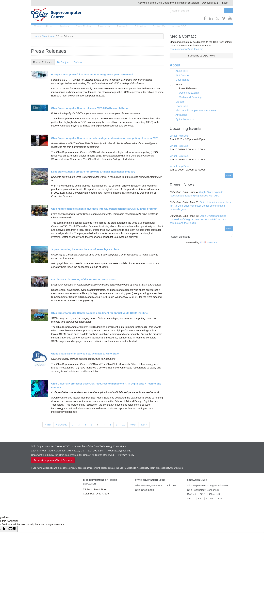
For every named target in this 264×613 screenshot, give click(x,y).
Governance (181, 79)
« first (48, 424)
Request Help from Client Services (53, 460)
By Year (78, 62)
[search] (196, 10)
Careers (178, 101)
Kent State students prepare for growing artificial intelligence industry (93, 171)
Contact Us (154, 26)
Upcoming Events (187, 92)
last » (144, 424)
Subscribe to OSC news (201, 55)
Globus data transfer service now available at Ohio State (85, 353)
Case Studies (81, 26)
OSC (202, 494)
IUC (200, 498)
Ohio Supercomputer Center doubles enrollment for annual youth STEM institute (99, 312)
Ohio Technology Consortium (203, 490)
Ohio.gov (171, 485)
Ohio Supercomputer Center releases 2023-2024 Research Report (90, 108)
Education (136, 26)
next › (133, 424)
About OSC (180, 71)
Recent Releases (44, 62)
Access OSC (174, 26)
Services (63, 26)
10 (123, 424)
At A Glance (180, 75)
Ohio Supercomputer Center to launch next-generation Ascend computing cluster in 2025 (104, 138)
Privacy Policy (126, 454)
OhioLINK (214, 494)
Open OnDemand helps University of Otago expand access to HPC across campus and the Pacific (198, 219)
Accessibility (209, 2)
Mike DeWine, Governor (148, 485)
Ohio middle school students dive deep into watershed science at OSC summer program (104, 208)
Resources (102, 26)
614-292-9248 (96, 450)
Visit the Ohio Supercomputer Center (194, 110)
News (52, 36)
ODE (219, 498)
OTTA (209, 498)
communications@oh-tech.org (186, 49)
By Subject (63, 62)
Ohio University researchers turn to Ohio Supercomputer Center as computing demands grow (200, 206)
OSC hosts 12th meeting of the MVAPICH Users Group (83, 279)
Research (119, 26)
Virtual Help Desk (179, 135)
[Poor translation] (12, 529)
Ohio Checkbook (144, 490)
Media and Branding (188, 97)
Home (37, 26)
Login (225, 2)
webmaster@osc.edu (119, 450)
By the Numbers (183, 119)
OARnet (191, 494)
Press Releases (185, 88)
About (49, 26)
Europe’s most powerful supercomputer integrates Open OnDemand (92, 74)
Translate (208, 242)
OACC (190, 498)
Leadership (180, 106)
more (228, 175)
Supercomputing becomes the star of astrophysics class (85, 249)
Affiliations (179, 114)
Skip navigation (9, 2)
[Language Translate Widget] (201, 236)
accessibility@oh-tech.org (170, 468)
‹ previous (61, 424)
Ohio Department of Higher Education (208, 485)
